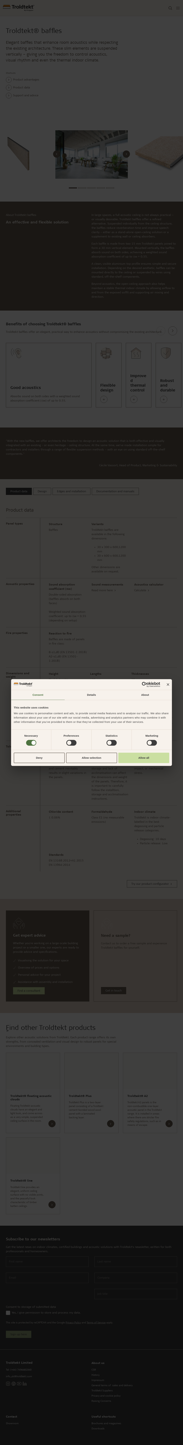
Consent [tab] (38, 694)
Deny (39, 757)
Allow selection (91, 757)
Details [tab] (91, 694)
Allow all (143, 757)
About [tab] (145, 694)
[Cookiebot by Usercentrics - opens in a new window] (144, 684)
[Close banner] (168, 684)
